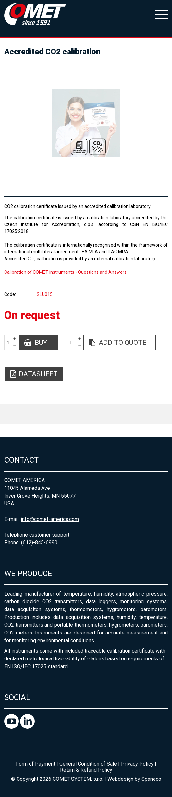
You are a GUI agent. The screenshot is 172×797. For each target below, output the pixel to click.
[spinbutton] (11, 342)
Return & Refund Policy (86, 770)
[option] (86, 123)
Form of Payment (35, 764)
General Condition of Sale (88, 764)
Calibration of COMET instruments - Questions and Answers (65, 272)
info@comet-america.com (50, 519)
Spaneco (151, 779)
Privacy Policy (137, 764)
